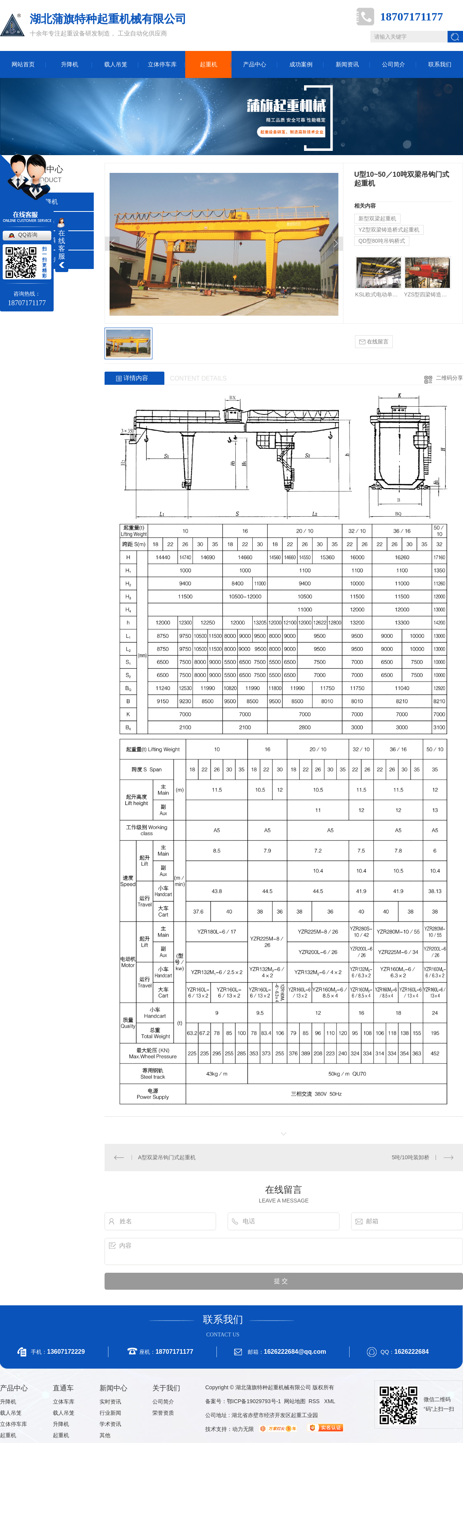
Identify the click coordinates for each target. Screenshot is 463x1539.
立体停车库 (162, 64)
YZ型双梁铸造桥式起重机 (388, 230)
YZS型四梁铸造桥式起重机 (427, 294)
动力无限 (243, 1429)
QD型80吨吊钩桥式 (381, 241)
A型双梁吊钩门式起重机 (167, 1157)
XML (329, 1401)
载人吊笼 (115, 64)
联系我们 (439, 64)
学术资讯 (110, 1424)
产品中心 (254, 64)
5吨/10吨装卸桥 (410, 1157)
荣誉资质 (163, 1413)
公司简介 (393, 64)
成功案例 (301, 64)
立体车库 (63, 1402)
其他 (105, 1435)
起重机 (208, 64)
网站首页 (23, 64)
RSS (315, 1401)
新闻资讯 (347, 64)
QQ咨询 (27, 235)
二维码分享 (449, 378)
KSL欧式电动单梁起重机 (378, 294)
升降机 (69, 64)
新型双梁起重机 (377, 218)
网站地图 (295, 1401)
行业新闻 (110, 1413)
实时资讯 (110, 1402)
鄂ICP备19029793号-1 (254, 1401)
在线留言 (374, 341)
